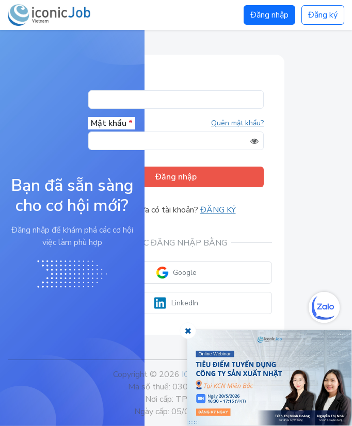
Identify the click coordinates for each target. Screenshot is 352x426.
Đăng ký (323, 15)
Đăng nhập (269, 15)
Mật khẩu (112, 123)
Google (176, 272)
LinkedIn (176, 303)
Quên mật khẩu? (237, 123)
